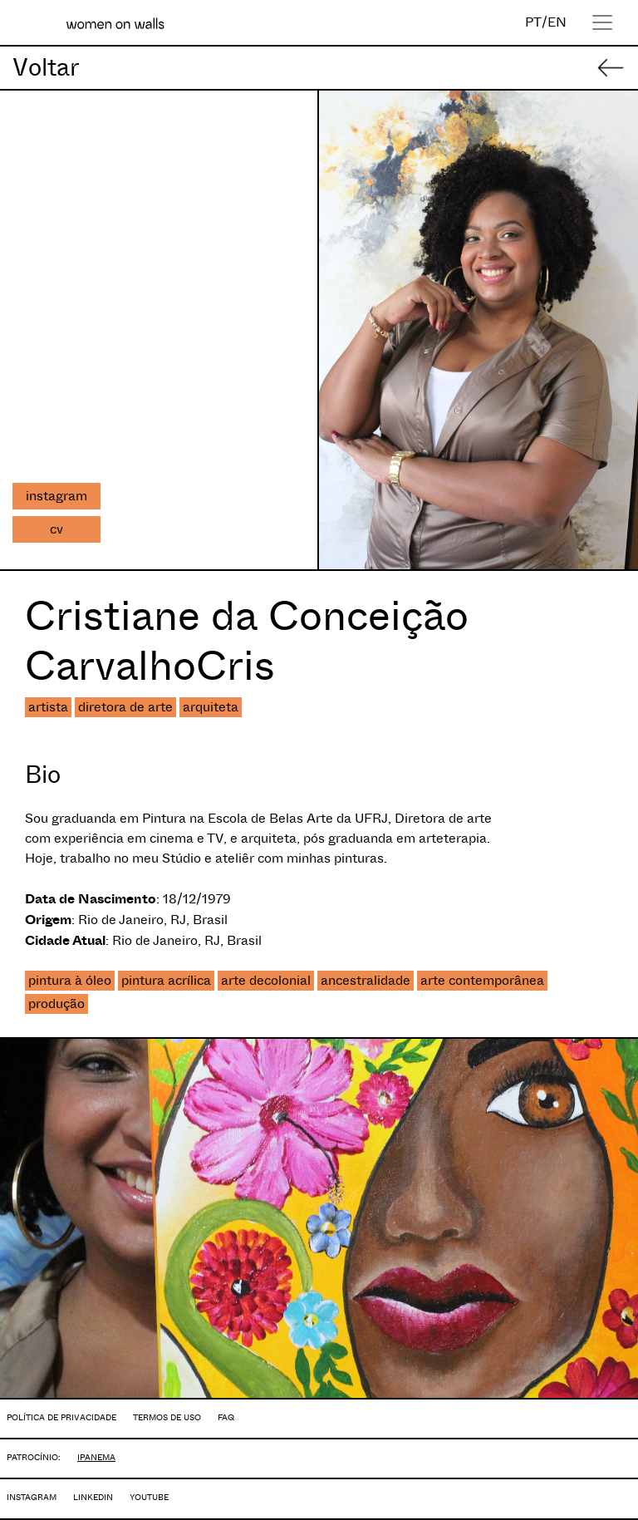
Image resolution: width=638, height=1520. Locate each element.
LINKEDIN (93, 1497)
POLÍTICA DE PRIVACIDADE (61, 1417)
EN (557, 22)
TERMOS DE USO (167, 1417)
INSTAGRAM (31, 1497)
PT (533, 22)
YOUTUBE (149, 1497)
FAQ (226, 1417)
